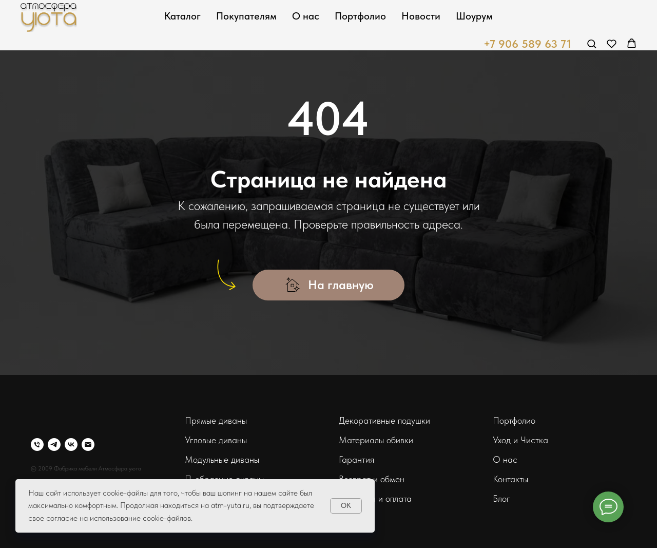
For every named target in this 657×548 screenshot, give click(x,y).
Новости (420, 16)
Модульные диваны (222, 459)
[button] (591, 43)
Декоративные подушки (384, 420)
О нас (305, 16)
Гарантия (356, 459)
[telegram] (54, 444)
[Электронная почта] (88, 444)
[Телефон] (37, 444)
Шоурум (474, 16)
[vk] (71, 444)
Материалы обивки (376, 439)
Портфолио (360, 16)
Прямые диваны (216, 420)
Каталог (182, 16)
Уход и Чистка (520, 439)
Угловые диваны (216, 439)
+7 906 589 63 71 (527, 43)
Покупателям (246, 16)
